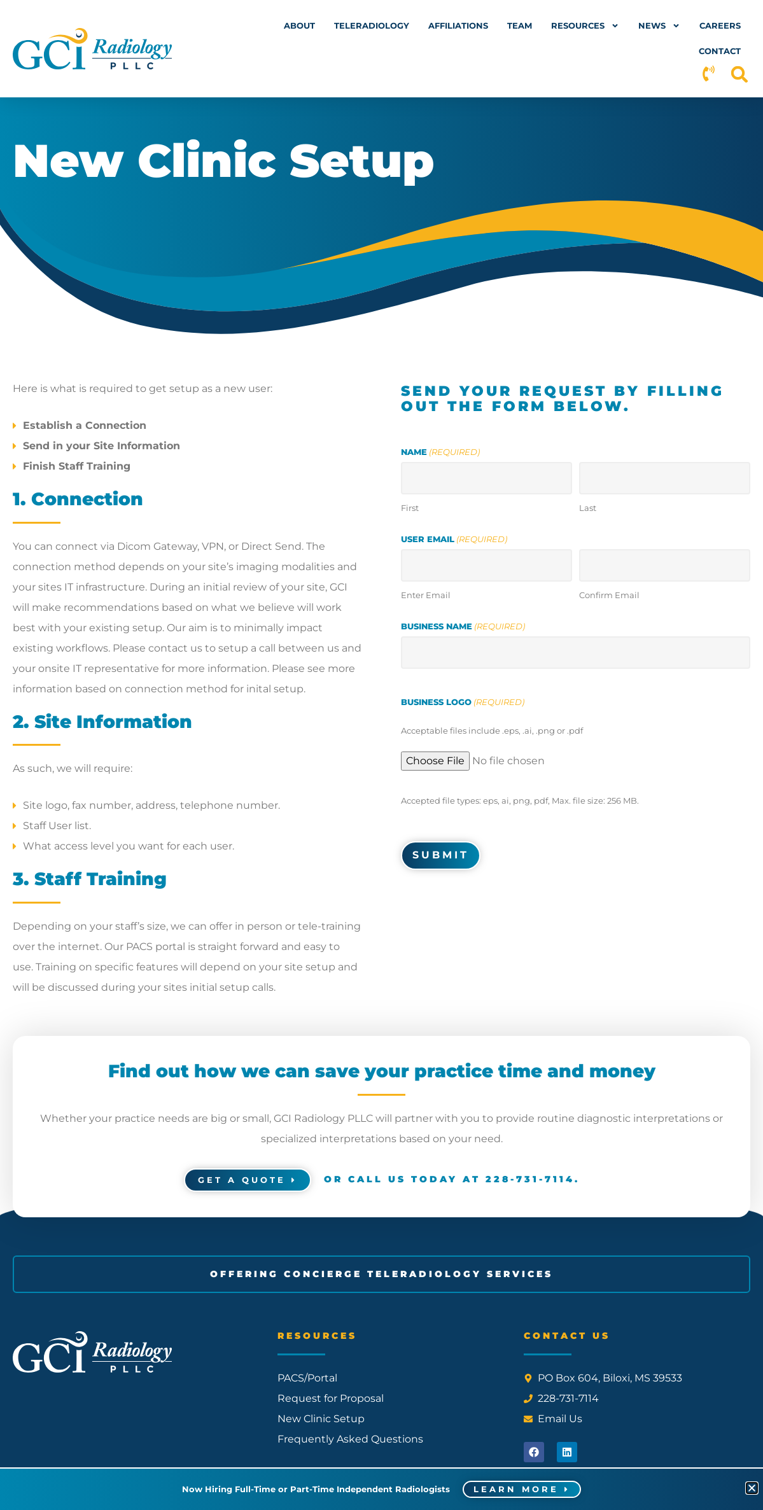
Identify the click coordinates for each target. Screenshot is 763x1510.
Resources (585, 25)
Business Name (463, 626)
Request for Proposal (330, 1398)
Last (587, 507)
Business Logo (462, 701)
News (659, 25)
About (299, 25)
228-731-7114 (530, 1179)
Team (519, 25)
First (410, 507)
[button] (739, 74)
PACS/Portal (307, 1378)
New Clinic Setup (321, 1419)
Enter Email (426, 594)
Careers (720, 25)
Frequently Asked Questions (350, 1439)
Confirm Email (609, 594)
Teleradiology (371, 25)
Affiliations (458, 25)
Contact (720, 51)
